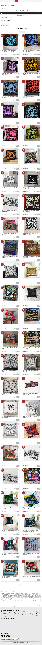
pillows (33, 614)
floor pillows (24, 603)
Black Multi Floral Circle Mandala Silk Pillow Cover (31, 279)
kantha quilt (19, 603)
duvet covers (5, 602)
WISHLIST (16, 10)
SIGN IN (27, 10)
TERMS (22, 630)
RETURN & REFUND (25, 628)
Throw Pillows (22, 15)
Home (18, 15)
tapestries (29, 603)
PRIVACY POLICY (25, 624)
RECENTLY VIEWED (22, 10)
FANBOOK (3, 622)
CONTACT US (4, 628)
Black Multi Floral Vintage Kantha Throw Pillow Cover (31, 576)
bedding (30, 598)
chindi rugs (26, 614)
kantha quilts (12, 615)
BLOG (2, 630)
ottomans (22, 615)
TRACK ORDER (24, 622)
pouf (16, 603)
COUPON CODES (25, 620)
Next (24, 584)
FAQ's (2, 624)
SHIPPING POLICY (25, 626)
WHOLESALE (4, 626)
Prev (18, 584)
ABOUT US (3, 620)
